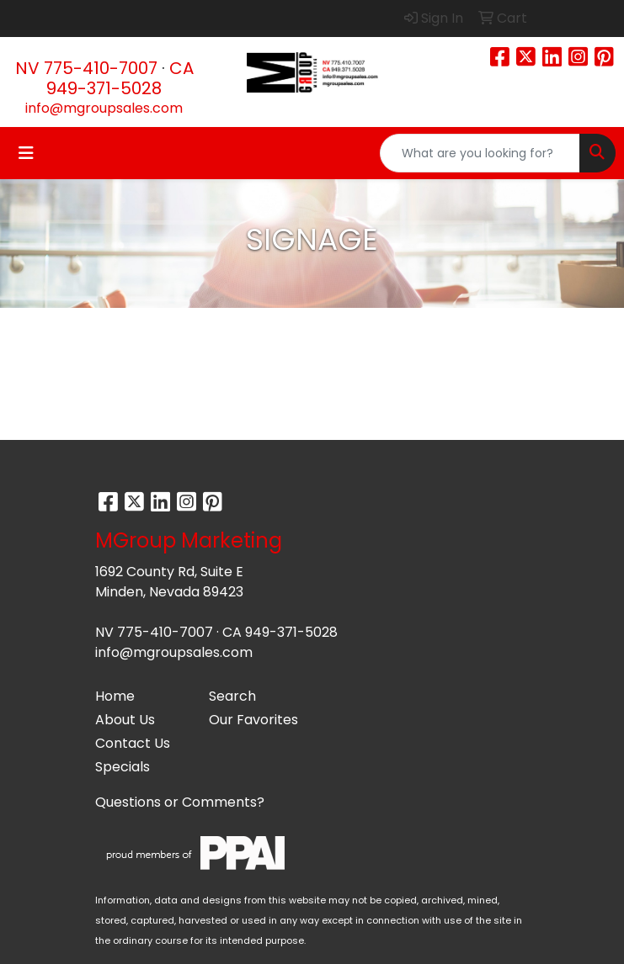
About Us (125, 719)
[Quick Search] (480, 153)
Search (232, 696)
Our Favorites (253, 719)
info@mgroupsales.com (104, 108)
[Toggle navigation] (26, 153)
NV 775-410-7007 (86, 68)
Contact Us (132, 743)
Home (115, 696)
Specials (122, 766)
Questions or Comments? (179, 802)
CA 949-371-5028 (120, 78)
